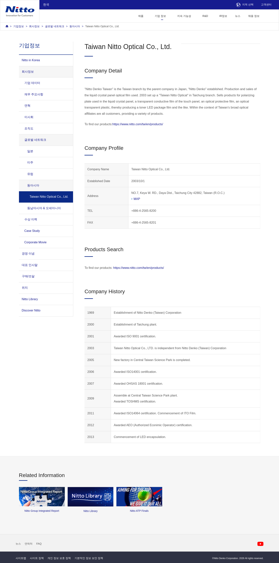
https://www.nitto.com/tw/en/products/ (137, 124)
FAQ (38, 543)
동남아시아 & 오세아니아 (44, 208)
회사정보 (34, 26)
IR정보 (223, 15)
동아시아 (74, 26)
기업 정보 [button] (160, 15)
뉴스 (237, 15)
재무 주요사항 (33, 94)
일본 (30, 151)
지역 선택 (244, 4)
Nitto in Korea (31, 60)
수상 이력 (30, 219)
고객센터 (266, 4)
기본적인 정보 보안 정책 (89, 558)
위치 (25, 287)
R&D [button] (205, 15)
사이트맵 (21, 558)
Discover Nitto (31, 310)
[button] (269, 15)
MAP (136, 198)
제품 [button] (140, 15)
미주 (30, 162)
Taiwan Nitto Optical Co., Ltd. (102, 26)
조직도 (28, 128)
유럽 (30, 174)
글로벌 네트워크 (54, 26)
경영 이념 (28, 253)
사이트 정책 (37, 558)
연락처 (28, 543)
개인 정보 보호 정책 (59, 558)
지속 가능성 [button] (184, 15)
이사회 (28, 117)
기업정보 (18, 26)
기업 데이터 (32, 82)
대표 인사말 (30, 265)
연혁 (27, 105)
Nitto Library (30, 299)
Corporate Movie (35, 242)
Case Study (32, 230)
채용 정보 (253, 15)
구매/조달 (28, 276)
